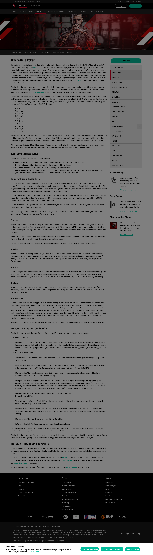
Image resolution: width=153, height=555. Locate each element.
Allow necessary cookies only (112, 549)
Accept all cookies (132, 549)
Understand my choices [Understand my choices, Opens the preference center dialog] (89, 549)
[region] (76, 549)
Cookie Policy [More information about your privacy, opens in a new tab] (34, 552)
